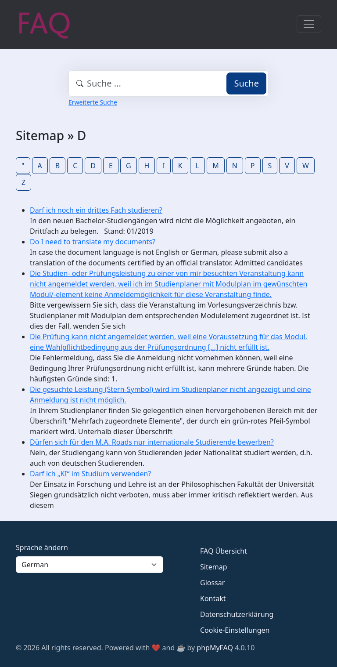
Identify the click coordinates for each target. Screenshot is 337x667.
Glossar (212, 582)
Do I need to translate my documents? (92, 241)
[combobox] (168, 83)
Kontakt (213, 598)
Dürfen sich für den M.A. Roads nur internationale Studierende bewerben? (152, 442)
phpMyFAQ (215, 647)
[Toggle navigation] (309, 24)
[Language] (89, 564)
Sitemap (213, 567)
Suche (246, 83)
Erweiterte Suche (92, 102)
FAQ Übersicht (223, 551)
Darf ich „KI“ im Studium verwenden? (90, 473)
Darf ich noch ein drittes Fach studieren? (96, 210)
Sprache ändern (42, 547)
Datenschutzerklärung (236, 614)
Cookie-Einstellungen (234, 630)
